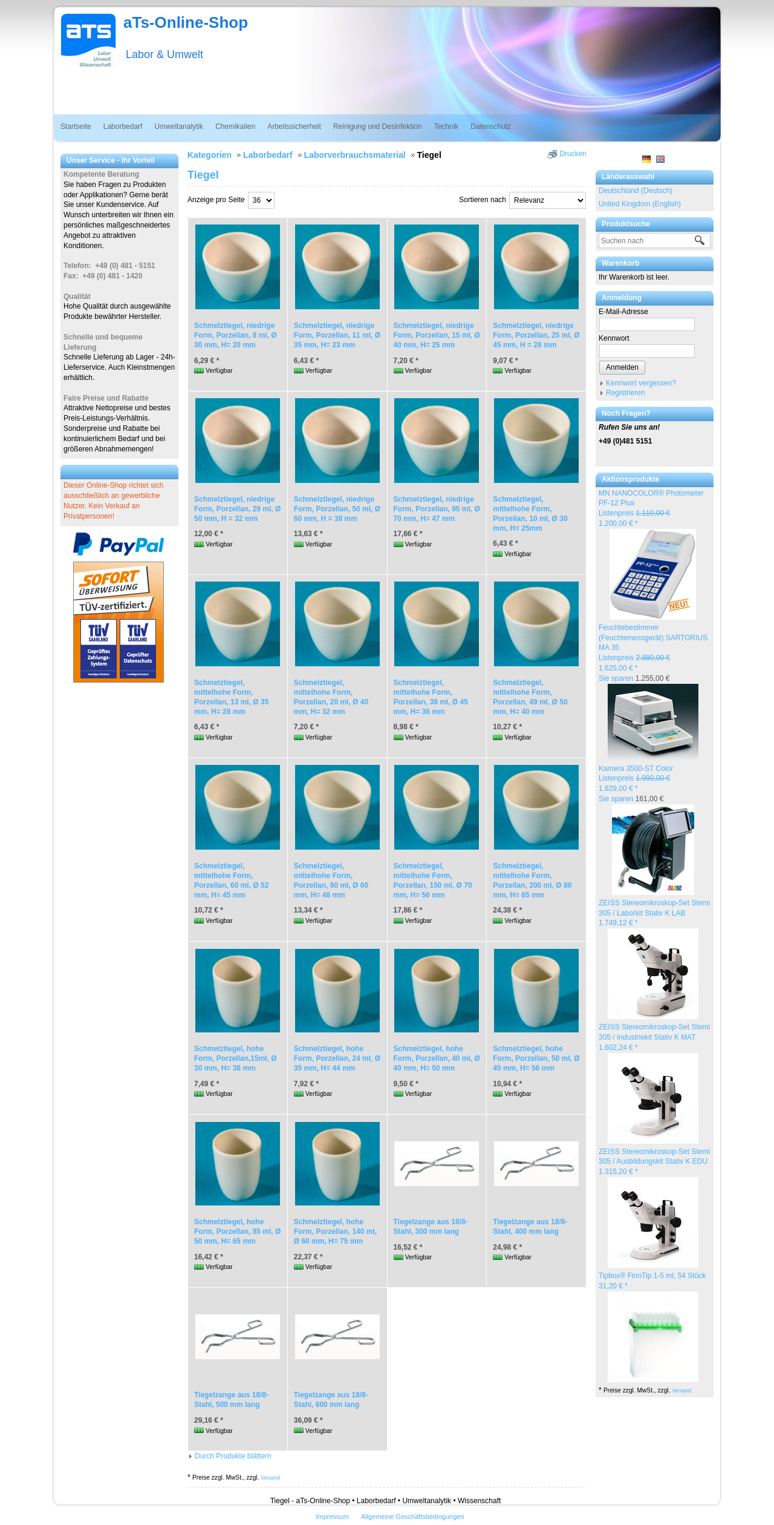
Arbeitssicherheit (294, 126)
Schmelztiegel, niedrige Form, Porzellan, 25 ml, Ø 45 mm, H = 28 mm (536, 335)
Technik (446, 126)
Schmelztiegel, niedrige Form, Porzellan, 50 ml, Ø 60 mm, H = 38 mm (337, 509)
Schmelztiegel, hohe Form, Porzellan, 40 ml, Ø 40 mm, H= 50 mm (437, 1058)
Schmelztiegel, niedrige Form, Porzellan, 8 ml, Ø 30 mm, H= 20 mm (235, 335)
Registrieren (625, 393)
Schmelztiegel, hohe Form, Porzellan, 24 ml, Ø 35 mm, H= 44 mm (337, 1058)
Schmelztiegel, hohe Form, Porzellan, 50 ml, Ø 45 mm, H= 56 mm (536, 1058)
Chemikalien (235, 126)
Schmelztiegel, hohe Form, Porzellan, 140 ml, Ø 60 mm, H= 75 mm (335, 1231)
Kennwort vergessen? (641, 383)
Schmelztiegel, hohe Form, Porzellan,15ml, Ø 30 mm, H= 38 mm (235, 1058)
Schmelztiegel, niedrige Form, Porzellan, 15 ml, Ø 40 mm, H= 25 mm (437, 335)
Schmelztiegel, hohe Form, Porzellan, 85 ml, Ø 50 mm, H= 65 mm (237, 1231)
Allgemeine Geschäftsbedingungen (412, 1516)
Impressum (332, 1516)
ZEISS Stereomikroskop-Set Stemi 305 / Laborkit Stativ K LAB (654, 913)
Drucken (573, 153)
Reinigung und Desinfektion (377, 126)
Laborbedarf (123, 126)
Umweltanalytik (178, 126)
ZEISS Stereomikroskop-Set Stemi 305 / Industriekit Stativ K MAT (654, 1037)
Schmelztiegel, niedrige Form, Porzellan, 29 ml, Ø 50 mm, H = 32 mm (237, 509)
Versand (681, 1391)
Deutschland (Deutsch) (635, 190)
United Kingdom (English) (640, 204)
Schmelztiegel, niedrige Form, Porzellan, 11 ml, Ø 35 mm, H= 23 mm (337, 335)
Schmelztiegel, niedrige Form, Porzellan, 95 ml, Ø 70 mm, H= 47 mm (437, 509)
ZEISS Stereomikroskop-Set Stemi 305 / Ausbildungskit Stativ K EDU (654, 1161)
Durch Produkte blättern (233, 1456)
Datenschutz (490, 126)
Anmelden (622, 367)
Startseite (75, 126)
